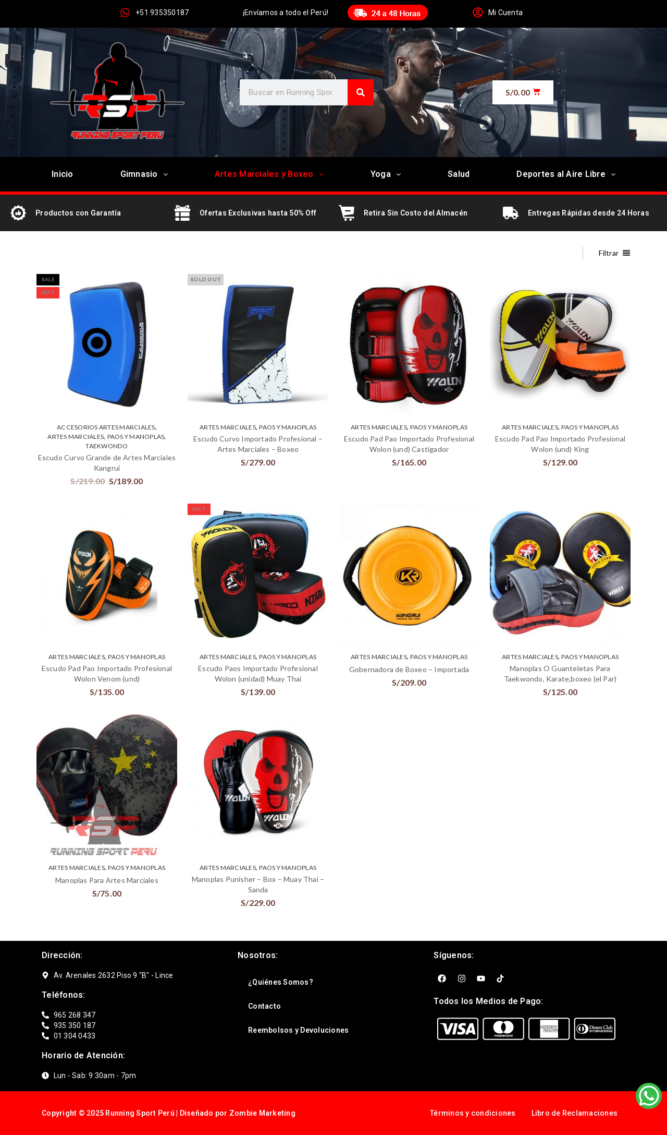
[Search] (361, 92)
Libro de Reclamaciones (575, 1113)
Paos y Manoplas (136, 436)
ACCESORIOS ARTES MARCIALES (106, 427)
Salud (459, 174)
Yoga (385, 174)
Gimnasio (144, 174)
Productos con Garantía (78, 213)
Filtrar (609, 252)
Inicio (62, 174)
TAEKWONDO (106, 446)
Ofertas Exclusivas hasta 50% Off (258, 213)
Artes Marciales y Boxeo (269, 174)
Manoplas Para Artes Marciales (106, 880)
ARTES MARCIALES (75, 436)
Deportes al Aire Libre (565, 174)
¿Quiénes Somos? (280, 982)
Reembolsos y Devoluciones (298, 1030)
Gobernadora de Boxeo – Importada (409, 669)
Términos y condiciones (473, 1113)
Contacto (264, 1006)
